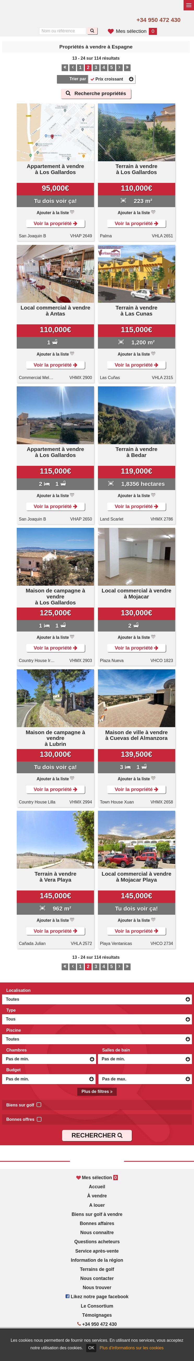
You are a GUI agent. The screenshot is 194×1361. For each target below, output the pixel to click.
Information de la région (97, 1260)
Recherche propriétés (96, 93)
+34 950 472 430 (159, 20)
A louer (97, 1205)
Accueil (97, 1186)
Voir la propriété (55, 223)
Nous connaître (97, 1232)
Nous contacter (97, 1278)
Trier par (77, 79)
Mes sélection (132, 31)
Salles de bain (116, 1050)
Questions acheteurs (97, 1241)
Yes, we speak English (19, 20)
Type (11, 1010)
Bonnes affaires (97, 1223)
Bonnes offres (24, 1118)
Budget (13, 1070)
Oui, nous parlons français (41, 20)
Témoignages (97, 1315)
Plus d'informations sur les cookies (132, 1348)
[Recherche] (92, 30)
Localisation (18, 990)
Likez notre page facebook (97, 1296)
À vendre (97, 1195)
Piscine (13, 1030)
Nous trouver (97, 1287)
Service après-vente (97, 1251)
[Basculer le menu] (189, 5)
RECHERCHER (97, 1135)
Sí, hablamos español (30, 20)
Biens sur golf (23, 1104)
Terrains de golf (97, 1269)
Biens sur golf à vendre (97, 1214)
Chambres (16, 1050)
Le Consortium (97, 1306)
